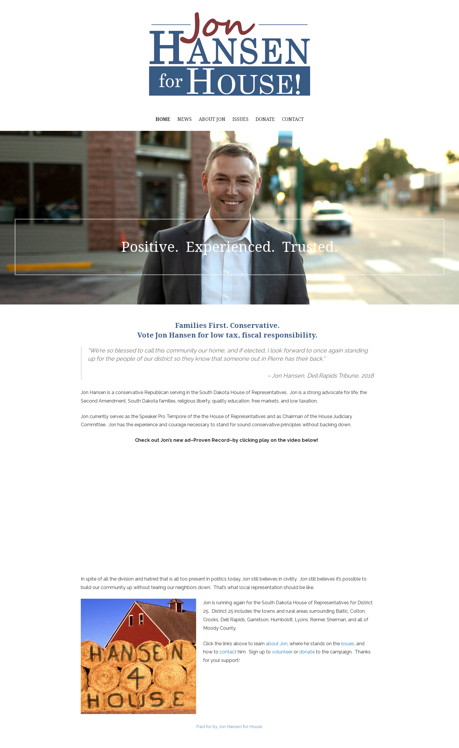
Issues (240, 119)
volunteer (282, 652)
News (184, 119)
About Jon (212, 119)
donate (307, 652)
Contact (293, 119)
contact (228, 652)
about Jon (276, 643)
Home (162, 119)
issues (347, 643)
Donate (265, 119)
